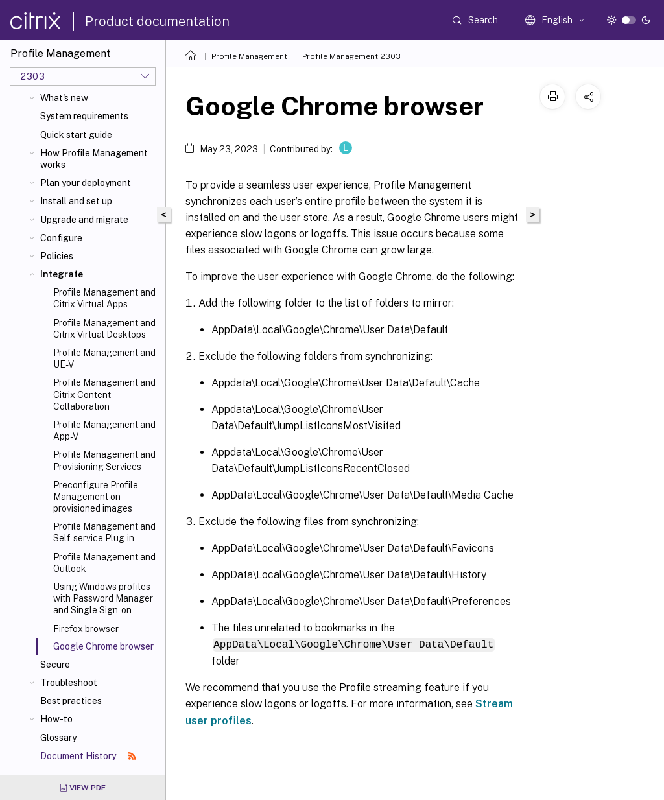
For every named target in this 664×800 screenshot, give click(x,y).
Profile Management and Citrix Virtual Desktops (104, 329)
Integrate (61, 274)
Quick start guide (76, 135)
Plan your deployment (85, 183)
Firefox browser (86, 629)
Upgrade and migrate (84, 220)
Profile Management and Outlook (104, 563)
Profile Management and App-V (104, 430)
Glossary (58, 738)
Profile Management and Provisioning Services (104, 460)
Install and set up (76, 201)
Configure (61, 238)
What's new (64, 98)
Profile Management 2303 (351, 56)
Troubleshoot (68, 682)
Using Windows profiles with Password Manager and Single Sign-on (103, 598)
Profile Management (249, 56)
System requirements (84, 116)
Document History (88, 756)
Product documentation (157, 21)
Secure (55, 664)
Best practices (71, 701)
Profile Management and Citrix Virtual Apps (104, 298)
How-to (56, 719)
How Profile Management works (94, 159)
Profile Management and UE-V (104, 358)
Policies (56, 256)
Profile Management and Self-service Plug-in (104, 532)
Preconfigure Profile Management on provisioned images (95, 496)
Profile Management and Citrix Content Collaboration (104, 394)
